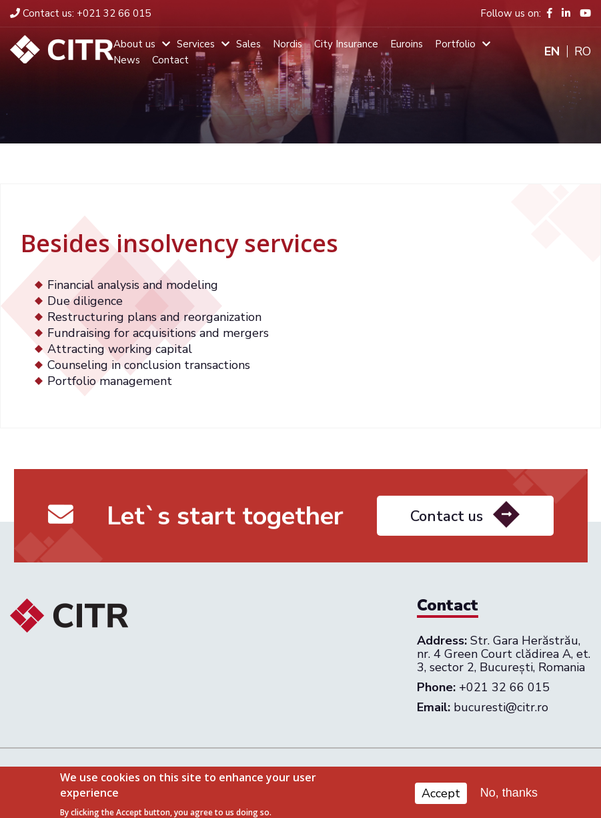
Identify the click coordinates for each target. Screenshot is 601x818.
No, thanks (509, 795)
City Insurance (346, 44)
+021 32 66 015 (80, 13)
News (126, 60)
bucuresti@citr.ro (501, 707)
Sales (248, 44)
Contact (170, 60)
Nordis (287, 44)
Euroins (406, 44)
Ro (582, 51)
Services (196, 44)
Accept (441, 795)
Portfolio (455, 44)
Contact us (446, 521)
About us (134, 44)
